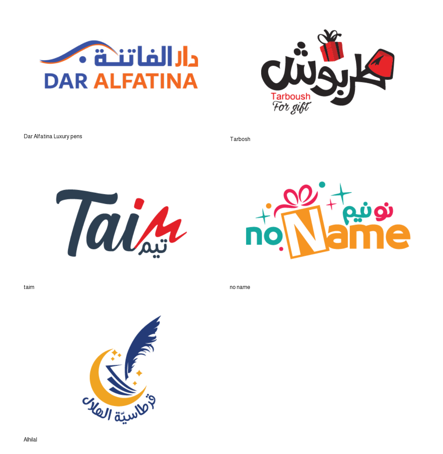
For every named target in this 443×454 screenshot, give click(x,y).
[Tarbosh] (324, 16)
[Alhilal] (118, 312)
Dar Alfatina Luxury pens (53, 136)
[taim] (118, 164)
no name (240, 287)
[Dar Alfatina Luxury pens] (118, 16)
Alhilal (30, 440)
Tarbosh (240, 139)
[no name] (324, 164)
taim (29, 287)
